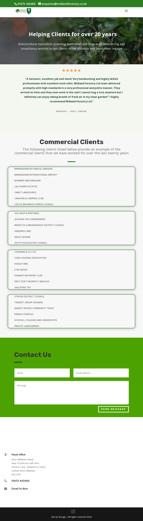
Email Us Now (20, 488)
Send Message (113, 409)
